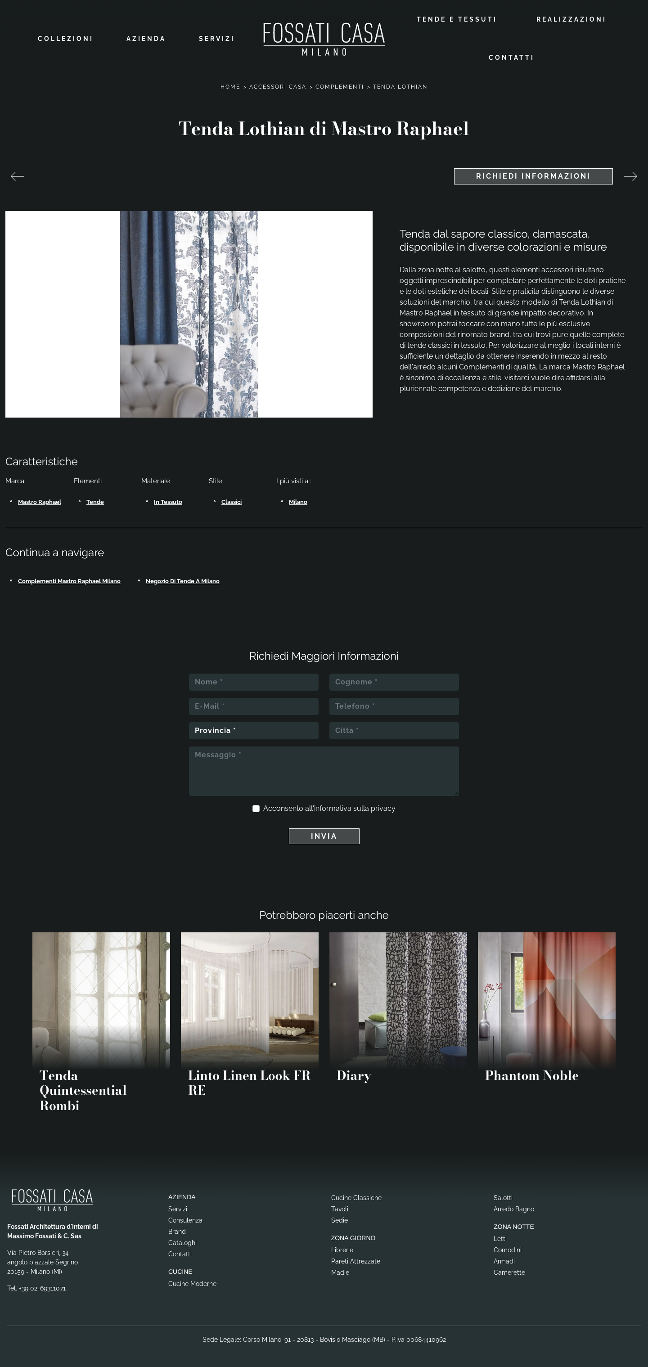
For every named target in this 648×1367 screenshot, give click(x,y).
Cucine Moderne (192, 1282)
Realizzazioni (571, 18)
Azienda (146, 38)
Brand (177, 1230)
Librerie (342, 1249)
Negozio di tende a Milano (183, 579)
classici (231, 500)
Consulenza (185, 1219)
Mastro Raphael (39, 500)
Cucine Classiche (356, 1197)
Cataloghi (182, 1242)
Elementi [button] (88, 480)
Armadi (504, 1260)
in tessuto (168, 500)
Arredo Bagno (514, 1208)
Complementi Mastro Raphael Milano (69, 579)
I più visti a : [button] (293, 480)
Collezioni (66, 38)
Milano (298, 500)
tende (95, 500)
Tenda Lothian (400, 86)
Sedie (339, 1219)
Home (230, 86)
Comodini (508, 1249)
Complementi (339, 86)
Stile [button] (215, 480)
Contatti (512, 57)
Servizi (217, 38)
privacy (383, 807)
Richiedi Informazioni (533, 175)
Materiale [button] (155, 480)
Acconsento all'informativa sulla (329, 807)
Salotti (503, 1197)
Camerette (509, 1271)
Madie (340, 1271)
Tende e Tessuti (457, 18)
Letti (500, 1237)
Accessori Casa (277, 86)
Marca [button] (14, 480)
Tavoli (339, 1208)
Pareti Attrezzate (355, 1260)
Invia (324, 835)
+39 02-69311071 (42, 1287)
